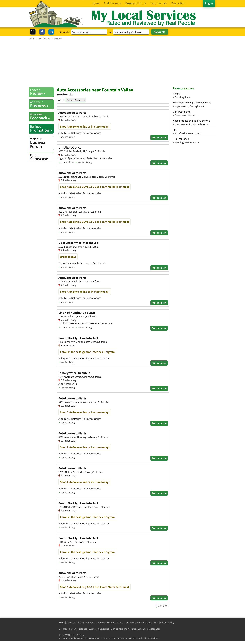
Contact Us (123, 622)
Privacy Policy (167, 622)
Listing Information (86, 622)
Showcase (42, 157)
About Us (70, 622)
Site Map (63, 628)
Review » (42, 92)
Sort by (61, 100)
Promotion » (42, 128)
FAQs (156, 622)
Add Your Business (107, 622)
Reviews (73, 628)
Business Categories (99, 628)
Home (62, 622)
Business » (42, 104)
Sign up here (117, 628)
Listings (83, 628)
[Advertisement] (122, 63)
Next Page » (163, 605)
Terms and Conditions (141, 622)
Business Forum (42, 143)
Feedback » (42, 116)
